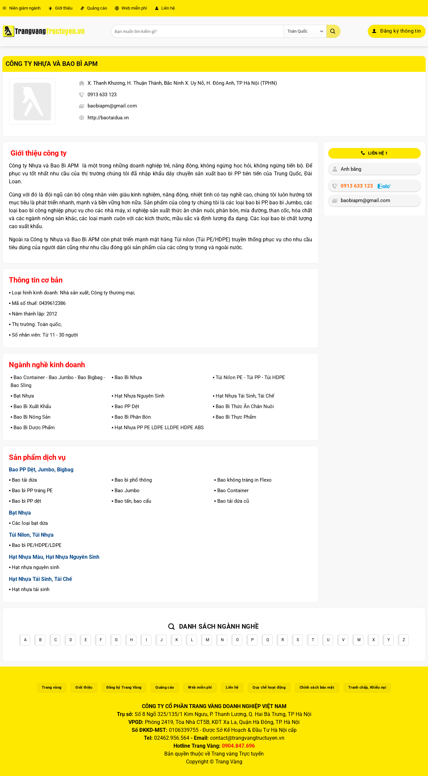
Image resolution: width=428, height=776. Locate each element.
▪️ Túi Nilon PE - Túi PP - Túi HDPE (249, 377)
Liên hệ (165, 8)
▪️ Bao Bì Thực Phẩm (234, 417)
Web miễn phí (131, 8)
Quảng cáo (93, 8)
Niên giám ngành (21, 8)
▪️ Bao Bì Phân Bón (131, 417)
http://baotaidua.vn (108, 118)
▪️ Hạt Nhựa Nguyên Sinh (138, 396)
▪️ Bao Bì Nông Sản (30, 417)
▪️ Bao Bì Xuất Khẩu (31, 406)
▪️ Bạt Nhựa (22, 396)
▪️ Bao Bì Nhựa (127, 377)
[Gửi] (333, 31)
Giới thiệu (60, 8)
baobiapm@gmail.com (112, 106)
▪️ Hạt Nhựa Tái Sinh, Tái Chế (243, 396)
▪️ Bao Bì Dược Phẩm (33, 428)
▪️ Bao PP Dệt (125, 406)
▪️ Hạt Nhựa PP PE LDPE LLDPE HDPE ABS (158, 428)
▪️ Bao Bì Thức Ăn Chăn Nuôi (243, 406)
